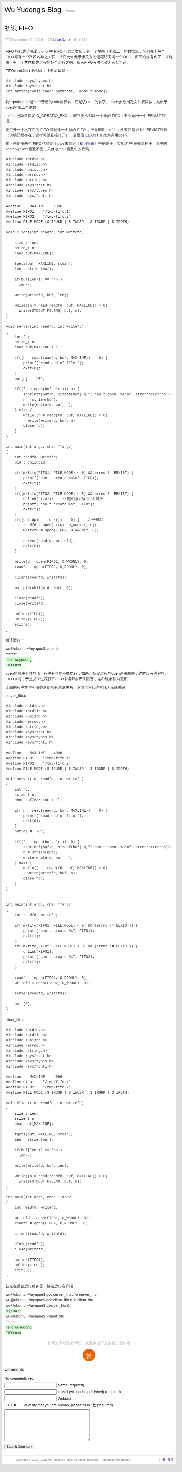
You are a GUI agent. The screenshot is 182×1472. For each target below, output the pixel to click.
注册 (162, 1465)
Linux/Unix (61, 39)
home (70, 11)
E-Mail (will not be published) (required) (89, 1392)
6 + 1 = (10, 1405)
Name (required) (71, 1385)
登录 (171, 1465)
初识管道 (87, 143)
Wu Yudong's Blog (32, 10)
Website (64, 1399)
